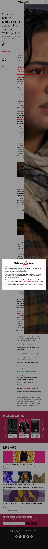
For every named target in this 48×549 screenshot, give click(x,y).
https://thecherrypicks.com (28, 281)
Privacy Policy (29, 266)
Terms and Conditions (19, 266)
